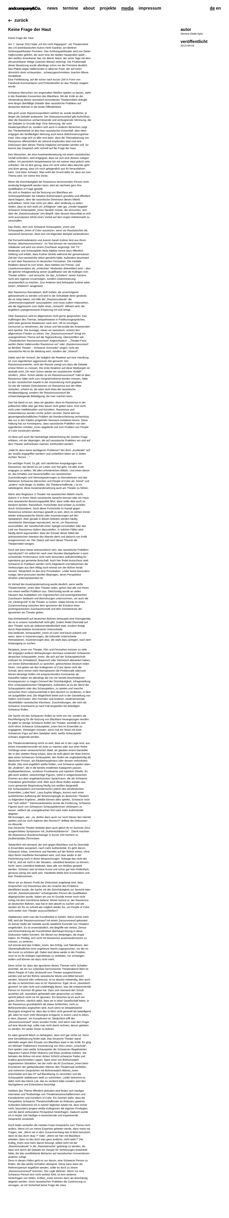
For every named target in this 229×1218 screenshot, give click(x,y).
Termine (70, 8)
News (52, 8)
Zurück (21, 20)
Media (127, 8)
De (212, 8)
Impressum (150, 8)
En (218, 8)
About (89, 8)
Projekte (108, 8)
